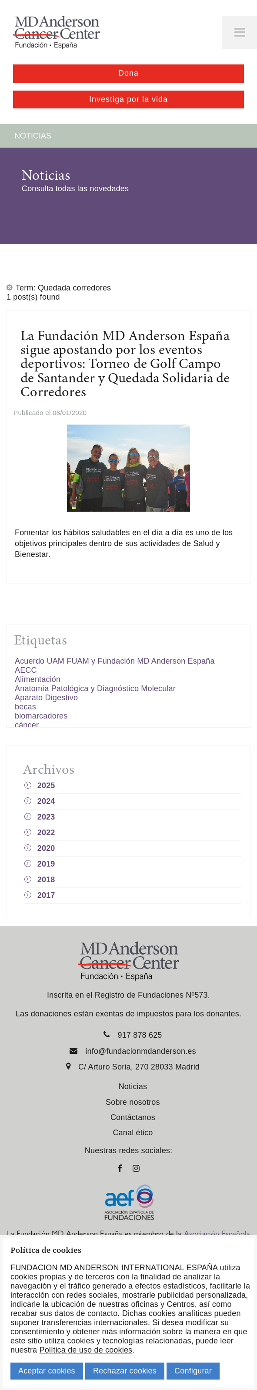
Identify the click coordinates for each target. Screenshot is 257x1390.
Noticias (133, 1086)
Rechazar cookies (125, 1370)
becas (25, 706)
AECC (26, 670)
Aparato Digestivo (46, 697)
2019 (46, 864)
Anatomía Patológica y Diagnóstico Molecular (95, 688)
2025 (46, 785)
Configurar (193, 1370)
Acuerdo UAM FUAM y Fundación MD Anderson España (115, 661)
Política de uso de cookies (85, 1350)
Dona (128, 73)
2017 (46, 895)
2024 (46, 801)
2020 (46, 848)
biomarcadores (41, 716)
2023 (46, 817)
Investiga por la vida (128, 99)
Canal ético (133, 1132)
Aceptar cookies (46, 1370)
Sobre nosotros (133, 1102)
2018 (46, 879)
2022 (46, 832)
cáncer (27, 725)
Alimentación (37, 679)
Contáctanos (132, 1117)
